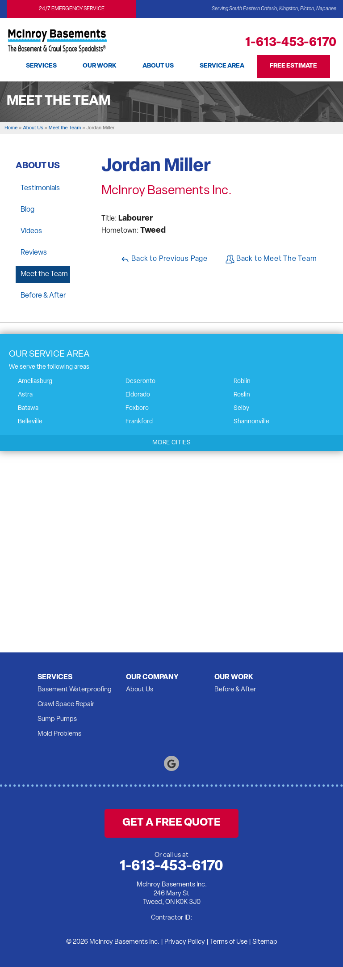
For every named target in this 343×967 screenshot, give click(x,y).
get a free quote (171, 823)
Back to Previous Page (164, 259)
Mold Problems (59, 734)
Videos (31, 231)
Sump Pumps (57, 719)
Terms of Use (228, 942)
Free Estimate (295, 66)
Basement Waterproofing (75, 689)
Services (40, 66)
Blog (27, 209)
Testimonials (40, 188)
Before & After (43, 295)
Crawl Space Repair (66, 704)
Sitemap (264, 942)
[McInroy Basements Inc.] (57, 38)
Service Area (223, 66)
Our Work (99, 66)
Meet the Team (44, 274)
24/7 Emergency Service (72, 9)
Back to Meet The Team (271, 259)
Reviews (34, 252)
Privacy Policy (184, 942)
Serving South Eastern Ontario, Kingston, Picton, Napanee (274, 9)
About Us (158, 66)
